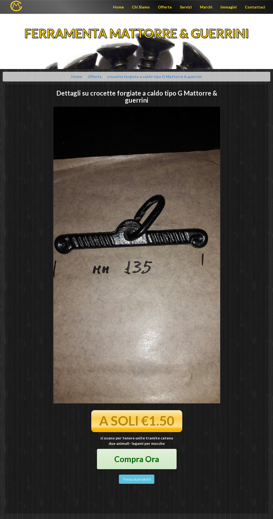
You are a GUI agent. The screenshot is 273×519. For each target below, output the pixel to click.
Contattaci (255, 7)
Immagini (228, 7)
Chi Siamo (141, 7)
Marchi (206, 7)
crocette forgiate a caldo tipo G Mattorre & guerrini (154, 76)
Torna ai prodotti (136, 479)
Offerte (165, 7)
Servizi (186, 7)
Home (118, 7)
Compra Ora (136, 459)
